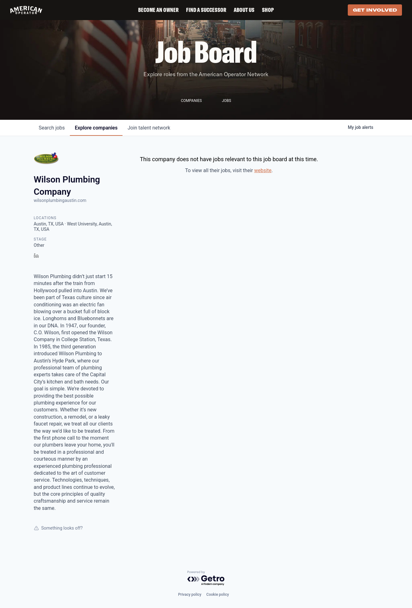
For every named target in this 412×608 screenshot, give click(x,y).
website (262, 170)
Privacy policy (189, 594)
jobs (52, 128)
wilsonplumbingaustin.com (60, 200)
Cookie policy (217, 594)
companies (96, 128)
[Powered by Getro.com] (206, 578)
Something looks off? (58, 528)
